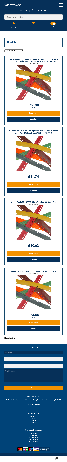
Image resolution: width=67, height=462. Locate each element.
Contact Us (33, 435)
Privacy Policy (33, 437)
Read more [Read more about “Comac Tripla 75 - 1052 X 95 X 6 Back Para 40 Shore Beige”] (33, 323)
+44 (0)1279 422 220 (33, 404)
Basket (51, 457)
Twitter (33, 418)
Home (6, 35)
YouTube (33, 422)
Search (33, 459)
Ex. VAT (53, 26)
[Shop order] (13, 50)
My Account (33, 433)
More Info (33, 119)
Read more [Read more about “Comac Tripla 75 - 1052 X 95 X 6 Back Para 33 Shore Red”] (33, 254)
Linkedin (33, 420)
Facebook (33, 416)
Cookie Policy (33, 439)
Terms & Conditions (34, 441)
